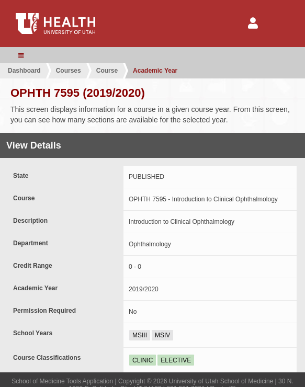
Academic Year (155, 70)
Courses (68, 70)
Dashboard (24, 70)
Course (107, 70)
